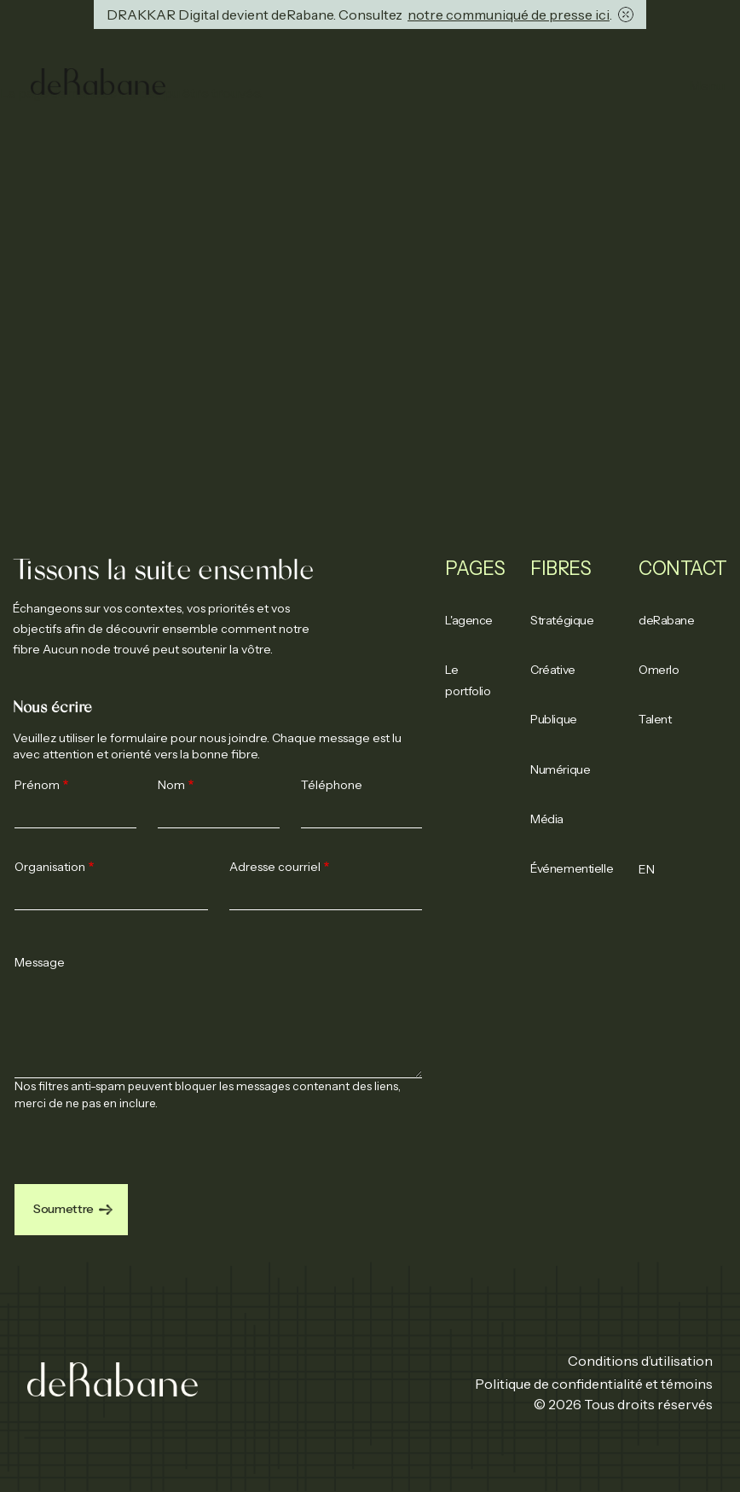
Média (547, 819)
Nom (171, 784)
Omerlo (659, 669)
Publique (553, 719)
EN (646, 869)
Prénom (37, 784)
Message (39, 962)
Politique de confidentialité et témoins (594, 1383)
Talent (655, 719)
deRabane (666, 620)
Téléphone (331, 784)
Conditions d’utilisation (640, 1360)
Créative (552, 669)
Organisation (49, 866)
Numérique (560, 769)
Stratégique (561, 620)
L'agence (468, 620)
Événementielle (571, 868)
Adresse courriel (275, 866)
